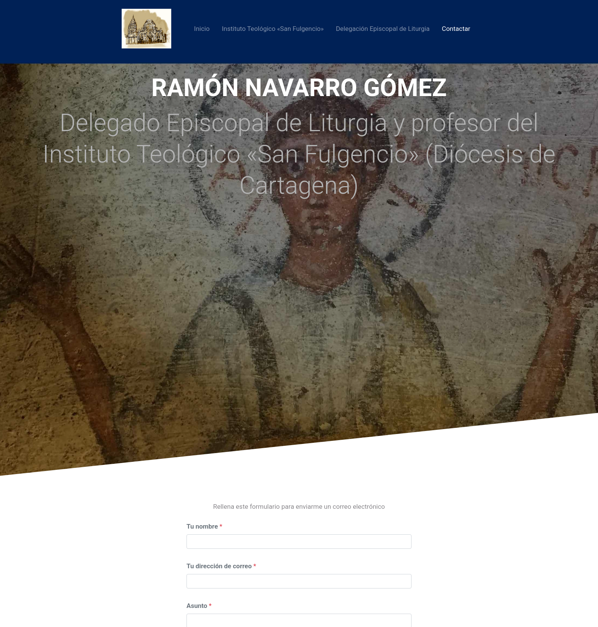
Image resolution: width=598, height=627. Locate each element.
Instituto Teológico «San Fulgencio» (273, 28)
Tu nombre (202, 526)
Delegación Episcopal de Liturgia (383, 28)
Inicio (202, 28)
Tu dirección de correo (219, 566)
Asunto (196, 605)
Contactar (456, 28)
